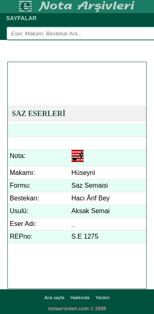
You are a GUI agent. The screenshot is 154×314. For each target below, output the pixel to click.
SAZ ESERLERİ (39, 113)
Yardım (102, 297)
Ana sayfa (54, 297)
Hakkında (79, 297)
